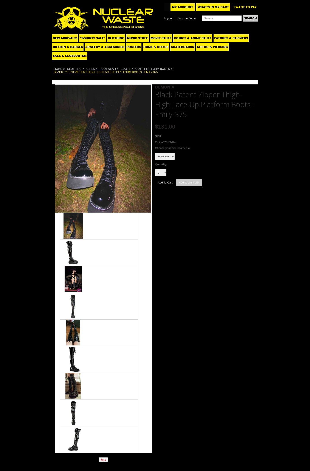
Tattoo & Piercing (212, 47)
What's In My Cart (213, 7)
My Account (182, 7)
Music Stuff (137, 38)
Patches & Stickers (231, 38)
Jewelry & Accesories (104, 47)
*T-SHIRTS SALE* (92, 38)
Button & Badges (68, 47)
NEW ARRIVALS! (65, 38)
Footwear (108, 68)
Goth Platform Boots (152, 68)
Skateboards (182, 47)
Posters (134, 47)
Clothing (116, 38)
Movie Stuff (161, 38)
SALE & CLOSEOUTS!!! (70, 56)
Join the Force (187, 18)
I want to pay (245, 7)
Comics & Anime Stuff (193, 38)
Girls (90, 68)
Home (58, 68)
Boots (126, 68)
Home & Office (155, 47)
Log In (168, 18)
